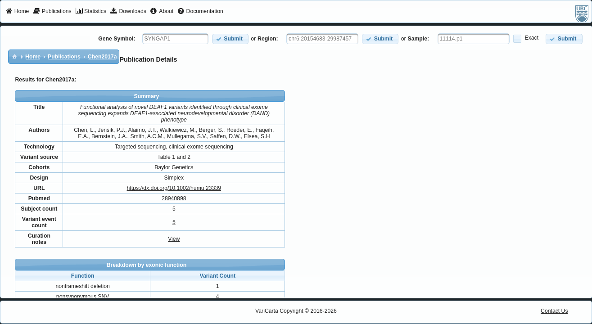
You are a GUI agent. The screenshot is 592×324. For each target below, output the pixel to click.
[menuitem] (17, 11)
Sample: (418, 39)
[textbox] (175, 38)
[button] (230, 39)
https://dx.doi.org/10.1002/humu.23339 (174, 188)
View (174, 239)
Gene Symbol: (116, 39)
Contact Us (554, 311)
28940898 (174, 198)
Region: (268, 39)
